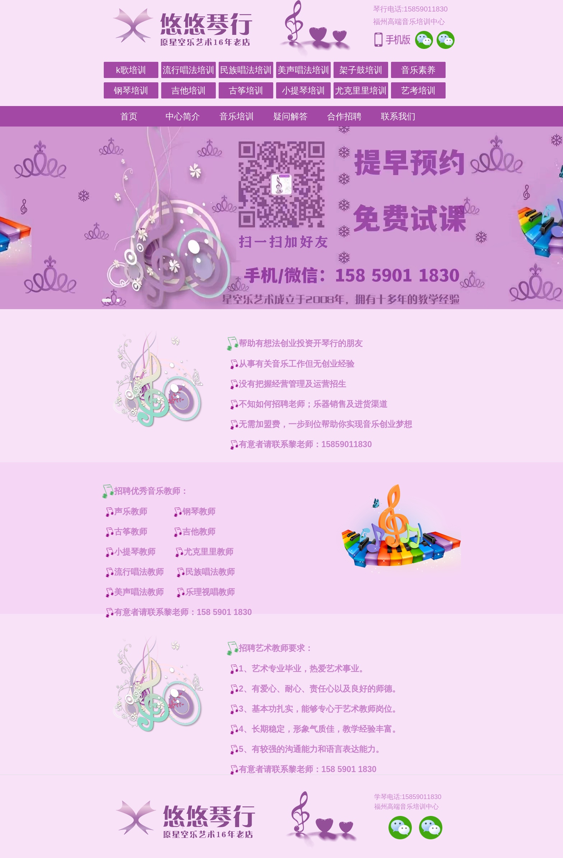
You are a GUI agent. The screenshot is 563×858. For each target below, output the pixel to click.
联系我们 (398, 116)
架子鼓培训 (360, 70)
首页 (129, 116)
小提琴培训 (303, 90)
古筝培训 (246, 90)
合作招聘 (344, 116)
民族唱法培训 (246, 70)
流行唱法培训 (188, 70)
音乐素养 (418, 70)
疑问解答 (290, 116)
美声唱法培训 (303, 70)
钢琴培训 (131, 90)
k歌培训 (131, 70)
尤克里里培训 (361, 90)
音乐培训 (236, 116)
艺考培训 (418, 90)
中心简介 (183, 116)
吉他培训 (188, 90)
